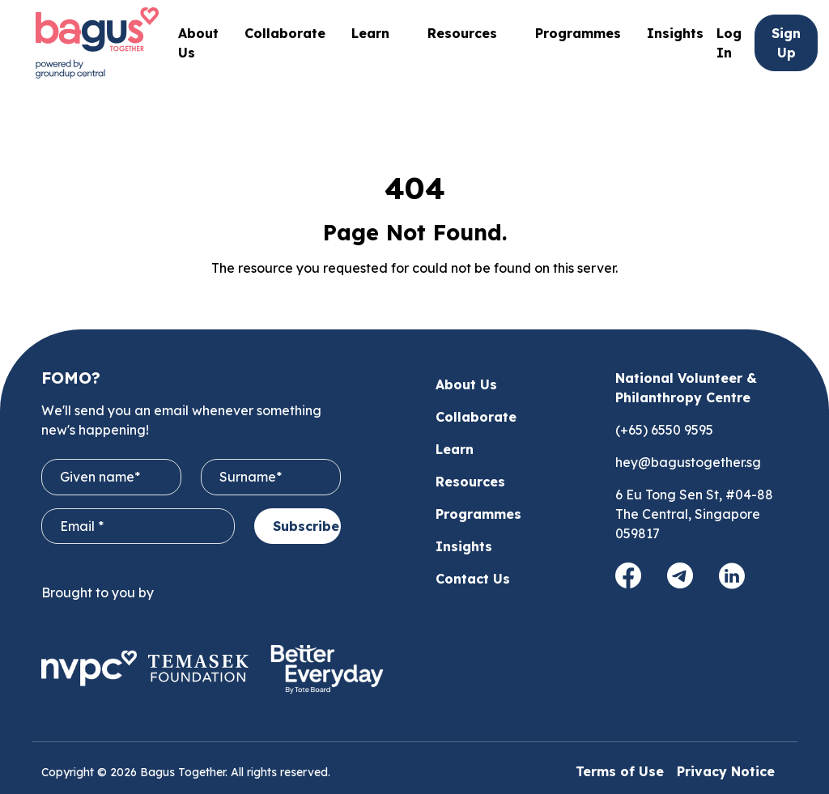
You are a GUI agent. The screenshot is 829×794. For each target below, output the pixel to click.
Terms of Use (620, 771)
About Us (466, 384)
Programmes (578, 43)
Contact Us (473, 579)
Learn (455, 449)
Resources (470, 481)
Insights (675, 33)
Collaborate (284, 33)
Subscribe (306, 526)
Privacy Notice (726, 771)
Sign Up (786, 43)
